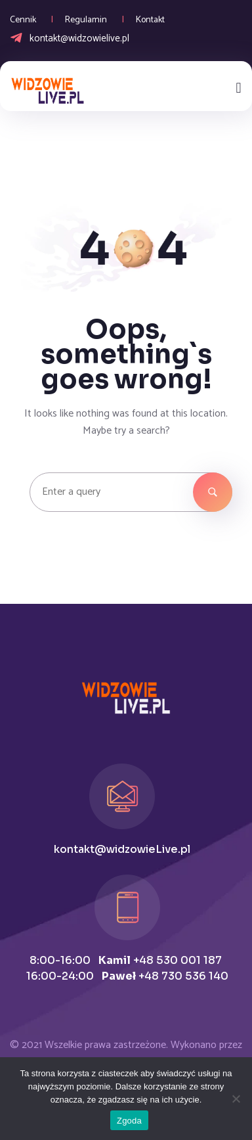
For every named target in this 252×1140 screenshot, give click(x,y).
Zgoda (129, 1121)
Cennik (23, 20)
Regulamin (86, 20)
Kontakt (150, 20)
